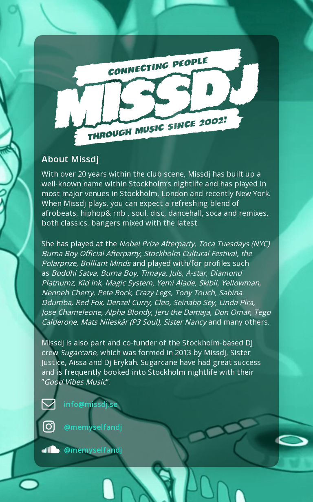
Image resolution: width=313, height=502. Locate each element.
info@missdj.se (91, 404)
